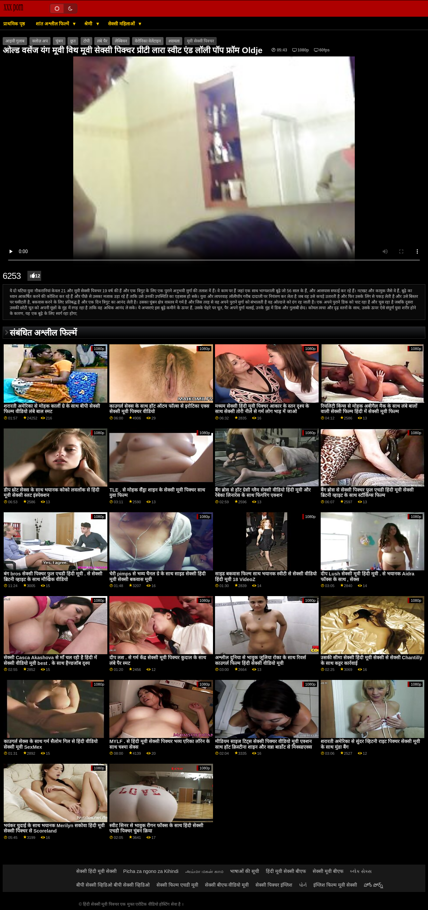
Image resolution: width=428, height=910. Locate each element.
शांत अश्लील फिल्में (53, 23)
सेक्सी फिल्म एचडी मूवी (177, 885)
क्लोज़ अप (40, 41)
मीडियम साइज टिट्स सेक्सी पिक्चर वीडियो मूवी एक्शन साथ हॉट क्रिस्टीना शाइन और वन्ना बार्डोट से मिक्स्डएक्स (263, 744)
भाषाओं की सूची (244, 871)
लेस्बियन (121, 41)
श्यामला (174, 41)
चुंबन (59, 41)
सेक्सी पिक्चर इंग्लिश (273, 885)
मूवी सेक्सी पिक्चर (200, 41)
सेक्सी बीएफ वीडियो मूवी (227, 885)
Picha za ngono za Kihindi (151, 871)
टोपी (86, 41)
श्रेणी (89, 23)
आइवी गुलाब (14, 41)
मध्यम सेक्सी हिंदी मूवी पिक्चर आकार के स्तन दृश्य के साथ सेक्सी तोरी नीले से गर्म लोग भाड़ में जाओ (262, 408)
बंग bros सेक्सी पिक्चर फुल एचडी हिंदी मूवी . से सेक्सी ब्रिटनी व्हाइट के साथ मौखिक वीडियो (53, 576)
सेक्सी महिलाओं (122, 23)
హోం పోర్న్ (373, 885)
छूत (73, 41)
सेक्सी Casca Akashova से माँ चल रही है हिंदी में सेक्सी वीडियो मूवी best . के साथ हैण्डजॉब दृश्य (50, 660)
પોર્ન (303, 885)
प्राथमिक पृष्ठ (14, 23)
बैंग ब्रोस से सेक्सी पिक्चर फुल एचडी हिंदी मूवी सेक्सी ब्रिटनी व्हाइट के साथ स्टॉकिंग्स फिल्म (367, 492)
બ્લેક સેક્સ (360, 871)
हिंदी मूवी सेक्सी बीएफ (286, 871)
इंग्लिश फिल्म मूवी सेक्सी (335, 885)
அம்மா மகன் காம (204, 871)
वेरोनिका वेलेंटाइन (148, 41)
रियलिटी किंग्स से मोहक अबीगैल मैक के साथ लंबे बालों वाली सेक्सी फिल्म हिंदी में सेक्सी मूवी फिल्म (369, 408)
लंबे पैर (102, 41)
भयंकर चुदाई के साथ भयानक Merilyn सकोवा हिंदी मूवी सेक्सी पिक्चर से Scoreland (54, 828)
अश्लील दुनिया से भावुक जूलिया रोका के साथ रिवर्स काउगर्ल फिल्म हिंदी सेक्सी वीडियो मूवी (260, 660)
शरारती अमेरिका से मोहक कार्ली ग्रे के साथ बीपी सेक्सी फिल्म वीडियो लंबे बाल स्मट (52, 408)
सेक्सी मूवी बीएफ (328, 871)
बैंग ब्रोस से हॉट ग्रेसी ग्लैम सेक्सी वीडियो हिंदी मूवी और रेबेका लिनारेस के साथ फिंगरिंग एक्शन (263, 492)
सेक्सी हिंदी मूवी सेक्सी (96, 871)
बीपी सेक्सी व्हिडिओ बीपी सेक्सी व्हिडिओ (113, 885)
